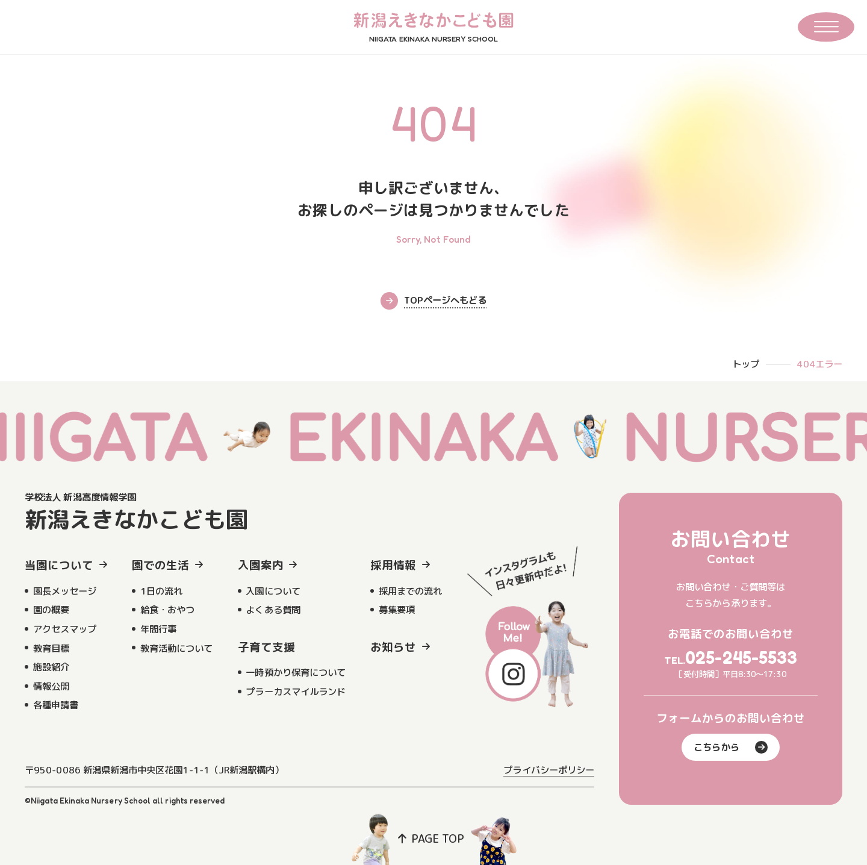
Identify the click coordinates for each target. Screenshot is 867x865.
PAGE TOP (431, 838)
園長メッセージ (64, 591)
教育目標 (51, 648)
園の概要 (51, 609)
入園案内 (261, 565)
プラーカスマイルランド (296, 691)
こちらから (730, 747)
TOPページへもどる (433, 301)
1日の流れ (161, 591)
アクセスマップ (64, 628)
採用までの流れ (410, 591)
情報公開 (51, 686)
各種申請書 (55, 704)
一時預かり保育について (296, 672)
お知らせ (393, 647)
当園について (59, 565)
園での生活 (160, 565)
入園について (273, 591)
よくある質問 (273, 609)
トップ (745, 364)
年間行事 (158, 628)
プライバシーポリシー (548, 769)
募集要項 (397, 609)
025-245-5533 (741, 657)
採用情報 (393, 565)
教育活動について (176, 648)
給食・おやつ (167, 609)
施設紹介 (51, 666)
